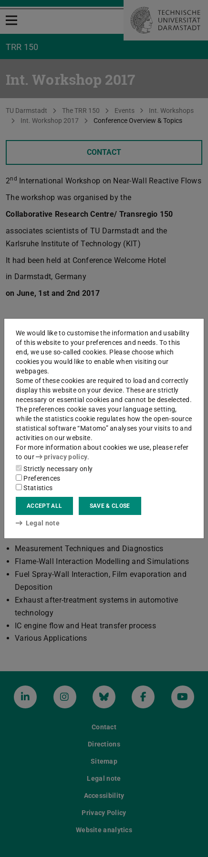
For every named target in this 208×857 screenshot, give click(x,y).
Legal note (38, 523)
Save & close (110, 506)
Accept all (44, 506)
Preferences (38, 478)
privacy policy (61, 457)
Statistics (34, 488)
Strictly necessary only (54, 469)
